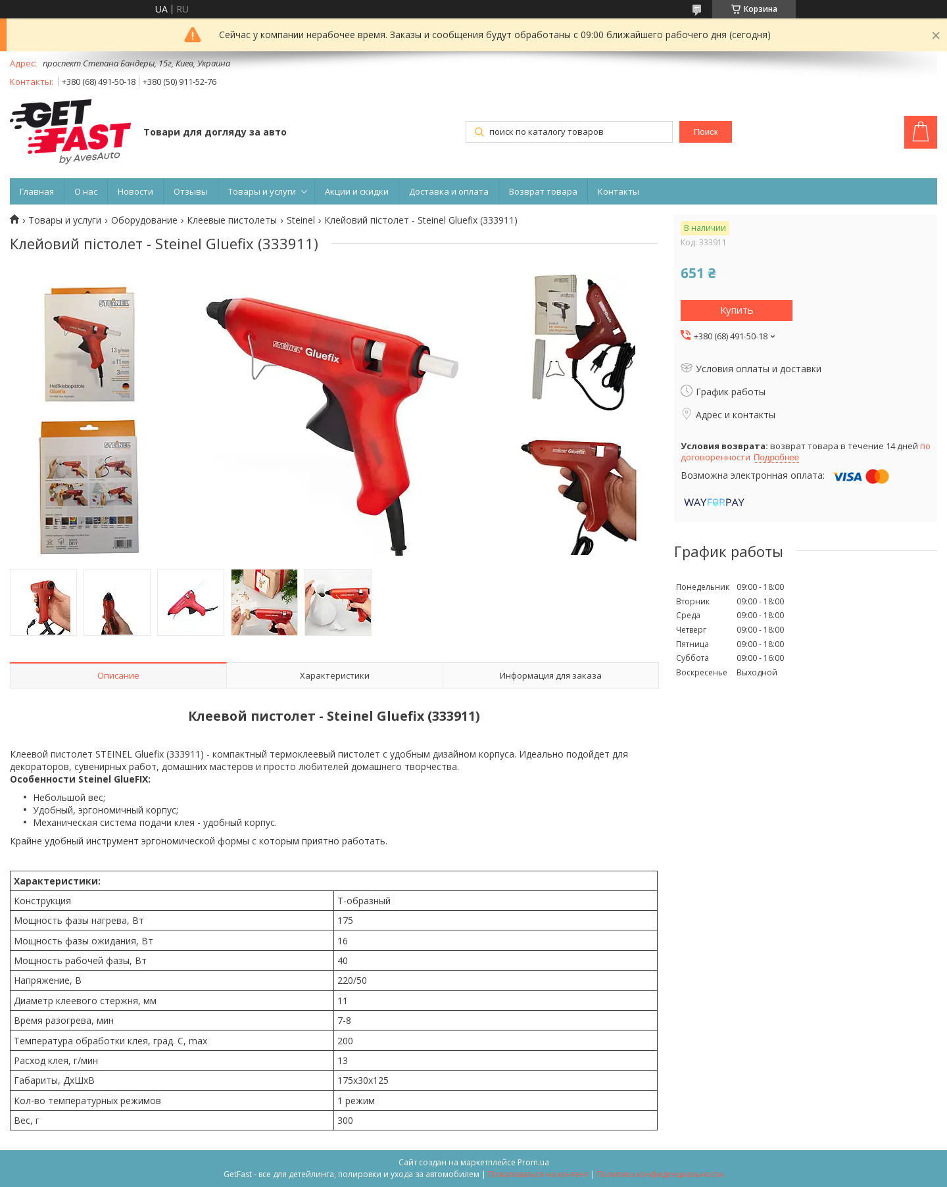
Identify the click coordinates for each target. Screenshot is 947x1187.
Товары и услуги (262, 191)
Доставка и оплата (449, 191)
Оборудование (144, 220)
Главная (37, 191)
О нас (85, 191)
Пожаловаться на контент (538, 1174)
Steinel (301, 220)
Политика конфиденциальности (660, 1174)
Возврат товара (543, 191)
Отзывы (191, 191)
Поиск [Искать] (706, 132)
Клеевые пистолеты (232, 220)
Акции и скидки (357, 191)
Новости (135, 191)
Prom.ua (533, 1162)
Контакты (618, 191)
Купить (737, 309)
